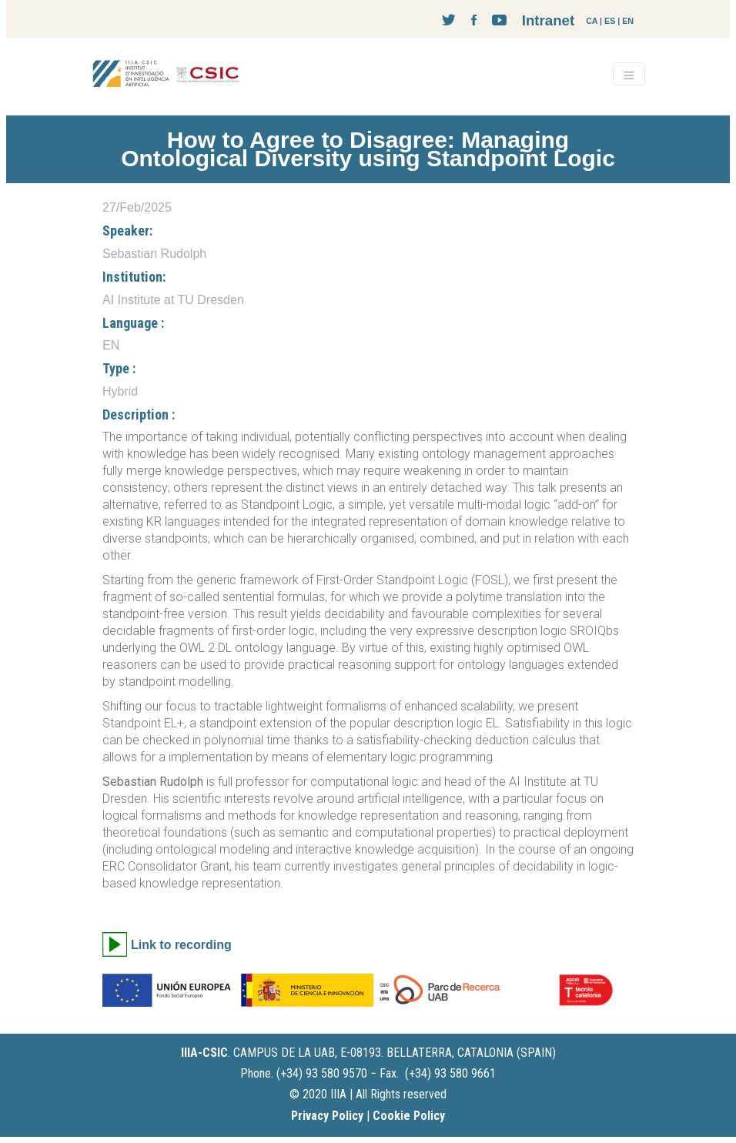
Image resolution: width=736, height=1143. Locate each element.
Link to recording (181, 944)
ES (609, 20)
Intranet (548, 20)
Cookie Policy (409, 1115)
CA (591, 20)
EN (628, 20)
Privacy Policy (327, 1115)
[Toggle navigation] (629, 73)
